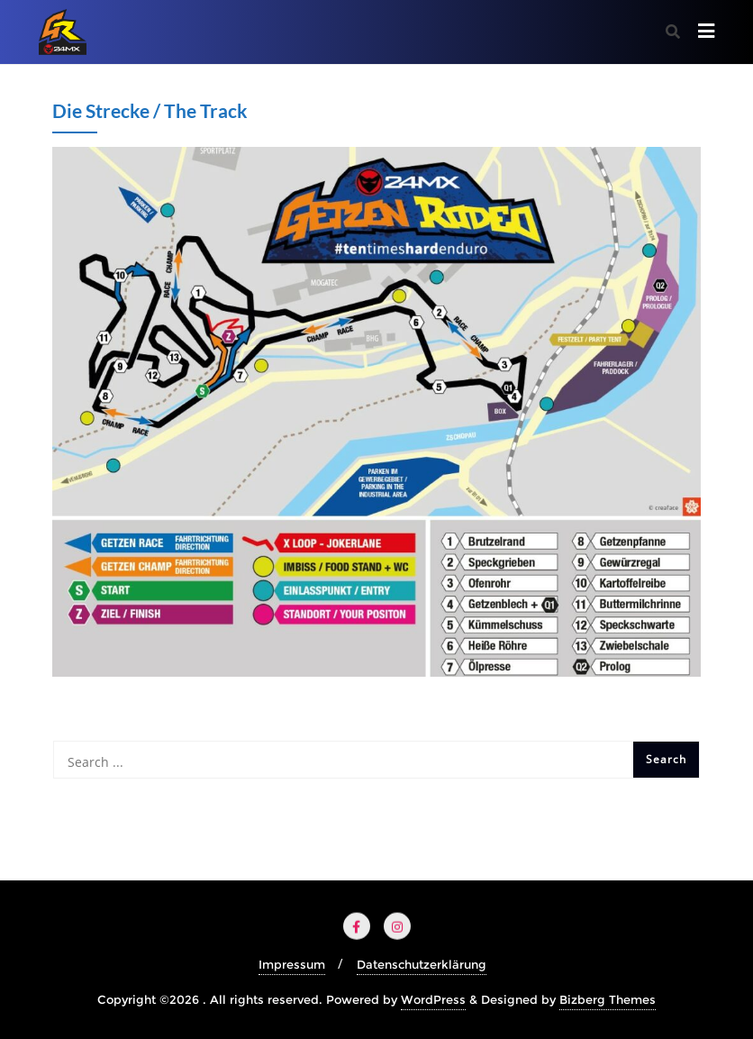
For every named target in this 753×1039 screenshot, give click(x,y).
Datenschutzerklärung (421, 964)
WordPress (433, 999)
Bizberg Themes (607, 999)
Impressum (292, 964)
